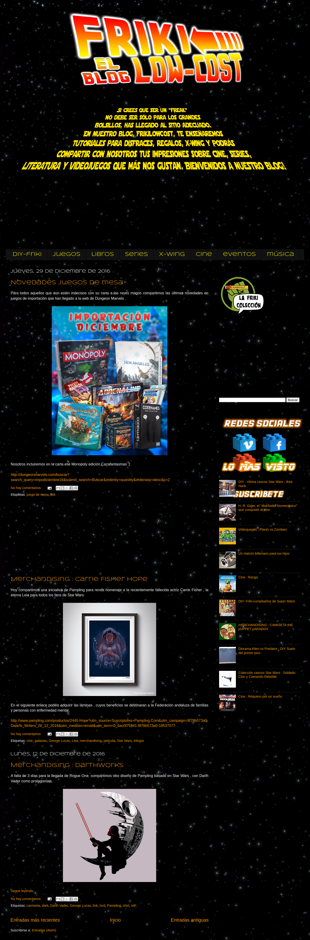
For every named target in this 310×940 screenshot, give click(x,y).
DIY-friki (27, 254)
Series (136, 254)
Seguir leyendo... (23, 891)
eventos (239, 254)
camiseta (33, 905)
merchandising (91, 741)
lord (102, 905)
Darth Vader (59, 905)
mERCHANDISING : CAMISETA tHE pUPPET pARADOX (265, 627)
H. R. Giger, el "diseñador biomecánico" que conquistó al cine (267, 508)
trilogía (139, 741)
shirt (126, 905)
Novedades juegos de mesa (67, 282)
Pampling (114, 905)
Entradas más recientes (35, 920)
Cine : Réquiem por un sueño (260, 696)
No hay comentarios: (26, 488)
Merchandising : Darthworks (67, 765)
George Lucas (59, 741)
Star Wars (124, 741)
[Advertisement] (254, 353)
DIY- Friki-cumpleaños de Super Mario (266, 601)
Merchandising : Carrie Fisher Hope (79, 579)
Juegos (66, 254)
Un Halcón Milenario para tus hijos (263, 553)
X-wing (172, 254)
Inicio (115, 920)
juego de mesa (37, 494)
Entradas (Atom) (44, 930)
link (52, 494)
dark (45, 905)
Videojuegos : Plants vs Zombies (262, 529)
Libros (102, 254)
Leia (75, 741)
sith (133, 905)
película (109, 741)
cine (204, 254)
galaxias (40, 741)
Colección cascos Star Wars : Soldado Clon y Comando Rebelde (266, 675)
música (280, 254)
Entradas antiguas (190, 920)
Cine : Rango (248, 577)
